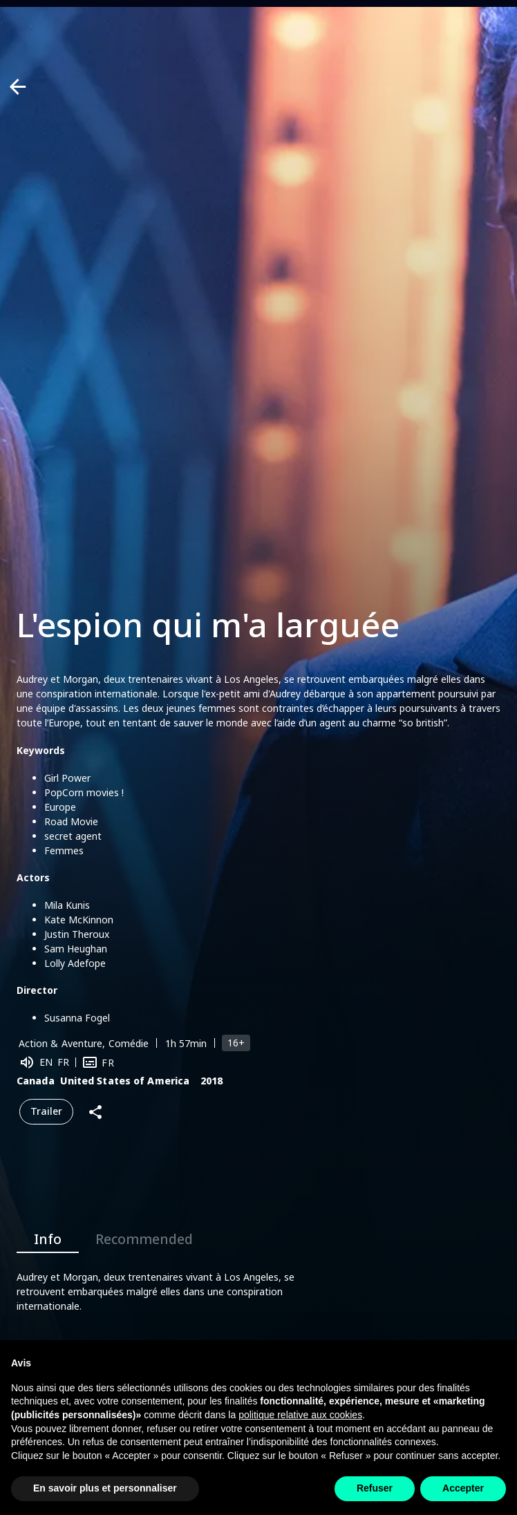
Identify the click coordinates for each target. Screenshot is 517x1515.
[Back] (17, 86)
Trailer (46, 1112)
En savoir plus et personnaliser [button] (105, 1488)
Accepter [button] (463, 1488)
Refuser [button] (375, 1488)
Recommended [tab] (144, 1236)
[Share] (95, 1111)
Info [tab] (48, 1236)
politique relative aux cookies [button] (300, 1414)
